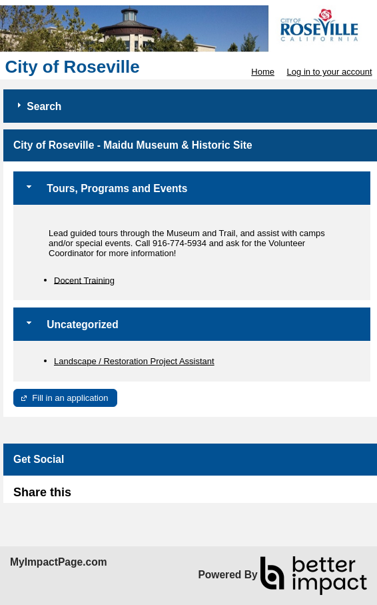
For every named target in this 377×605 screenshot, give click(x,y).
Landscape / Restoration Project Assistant (134, 361)
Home (262, 72)
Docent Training (84, 280)
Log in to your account (329, 72)
